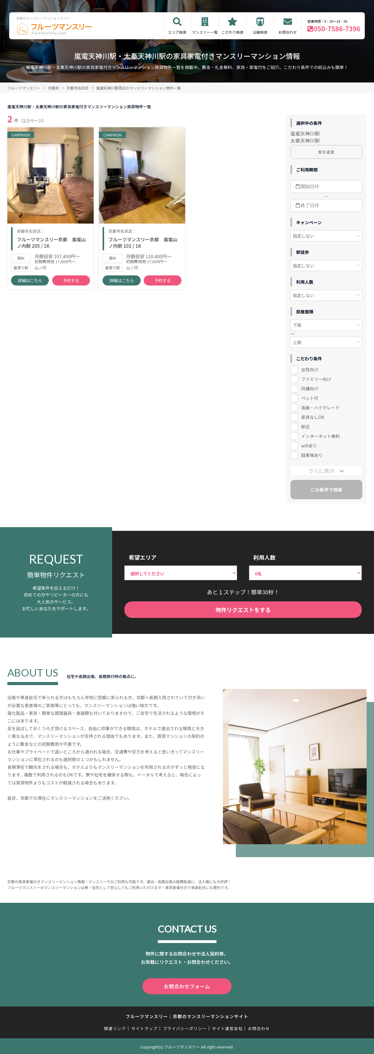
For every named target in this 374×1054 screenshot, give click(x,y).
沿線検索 (260, 32)
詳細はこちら (30, 282)
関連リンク (115, 1027)
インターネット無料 (320, 436)
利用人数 (264, 557)
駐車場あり (312, 455)
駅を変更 (326, 152)
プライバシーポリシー (185, 1027)
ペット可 (309, 398)
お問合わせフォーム (187, 986)
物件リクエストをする (243, 610)
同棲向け (309, 388)
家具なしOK (312, 417)
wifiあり (309, 446)
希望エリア (142, 557)
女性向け (309, 369)
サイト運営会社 (227, 1027)
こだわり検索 (232, 32)
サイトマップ (144, 1027)
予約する (71, 282)
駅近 (305, 427)
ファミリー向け (316, 379)
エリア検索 (177, 32)
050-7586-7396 (337, 28)
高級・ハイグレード (320, 407)
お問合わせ (288, 32)
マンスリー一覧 (205, 32)
